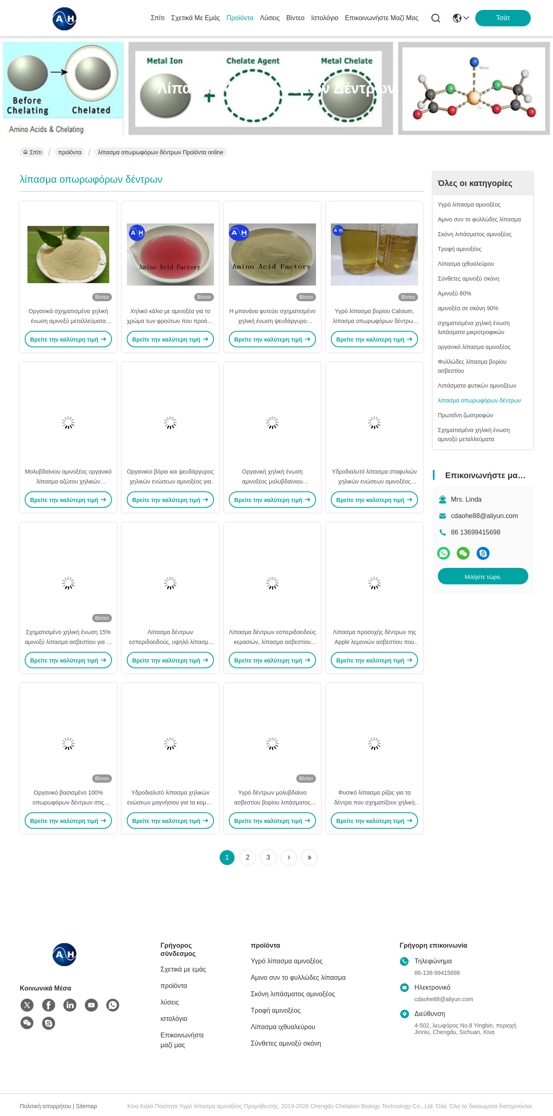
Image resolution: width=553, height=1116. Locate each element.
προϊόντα (240, 17)
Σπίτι (158, 17)
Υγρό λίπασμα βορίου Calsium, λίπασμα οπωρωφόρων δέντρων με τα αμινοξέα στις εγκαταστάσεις (374, 321)
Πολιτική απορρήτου (45, 1106)
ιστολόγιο (324, 17)
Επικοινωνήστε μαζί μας (381, 17)
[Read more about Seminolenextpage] (288, 857)
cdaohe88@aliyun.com (484, 515)
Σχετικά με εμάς (195, 17)
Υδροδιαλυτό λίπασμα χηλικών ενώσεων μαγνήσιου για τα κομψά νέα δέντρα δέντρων (170, 802)
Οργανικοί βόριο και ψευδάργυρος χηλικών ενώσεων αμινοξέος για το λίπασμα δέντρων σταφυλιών (170, 481)
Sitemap (86, 1106)
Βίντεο (295, 17)
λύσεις (270, 17)
